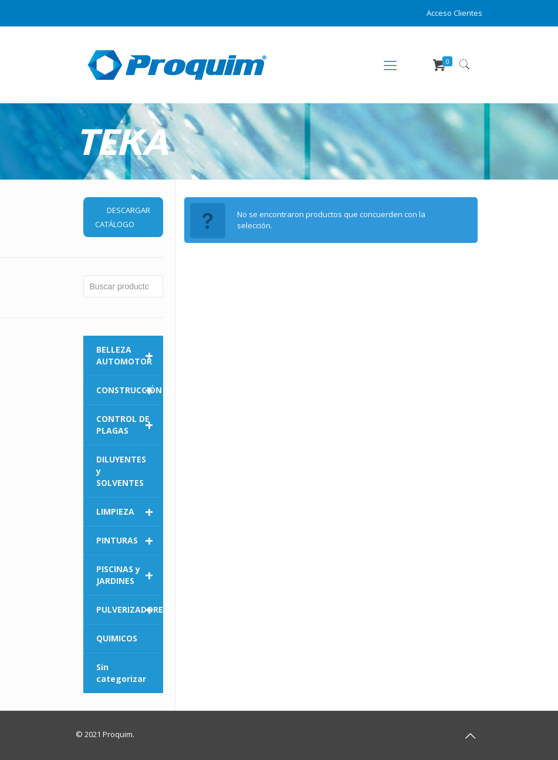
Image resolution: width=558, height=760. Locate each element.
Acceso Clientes (454, 13)
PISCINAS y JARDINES (129, 575)
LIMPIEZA (129, 512)
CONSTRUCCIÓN (129, 390)
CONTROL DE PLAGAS (129, 425)
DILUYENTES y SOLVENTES (121, 471)
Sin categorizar (121, 672)
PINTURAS (129, 540)
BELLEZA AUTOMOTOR (129, 356)
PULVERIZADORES (129, 610)
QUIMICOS (116, 638)
